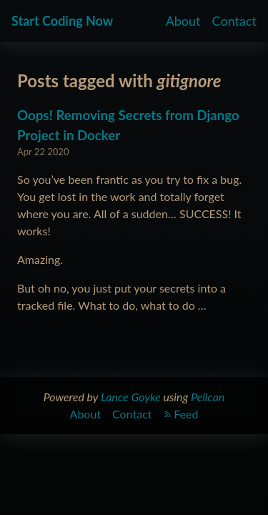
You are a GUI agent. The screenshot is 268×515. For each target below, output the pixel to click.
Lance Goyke (131, 396)
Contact (234, 21)
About (183, 21)
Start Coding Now (62, 21)
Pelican (207, 396)
